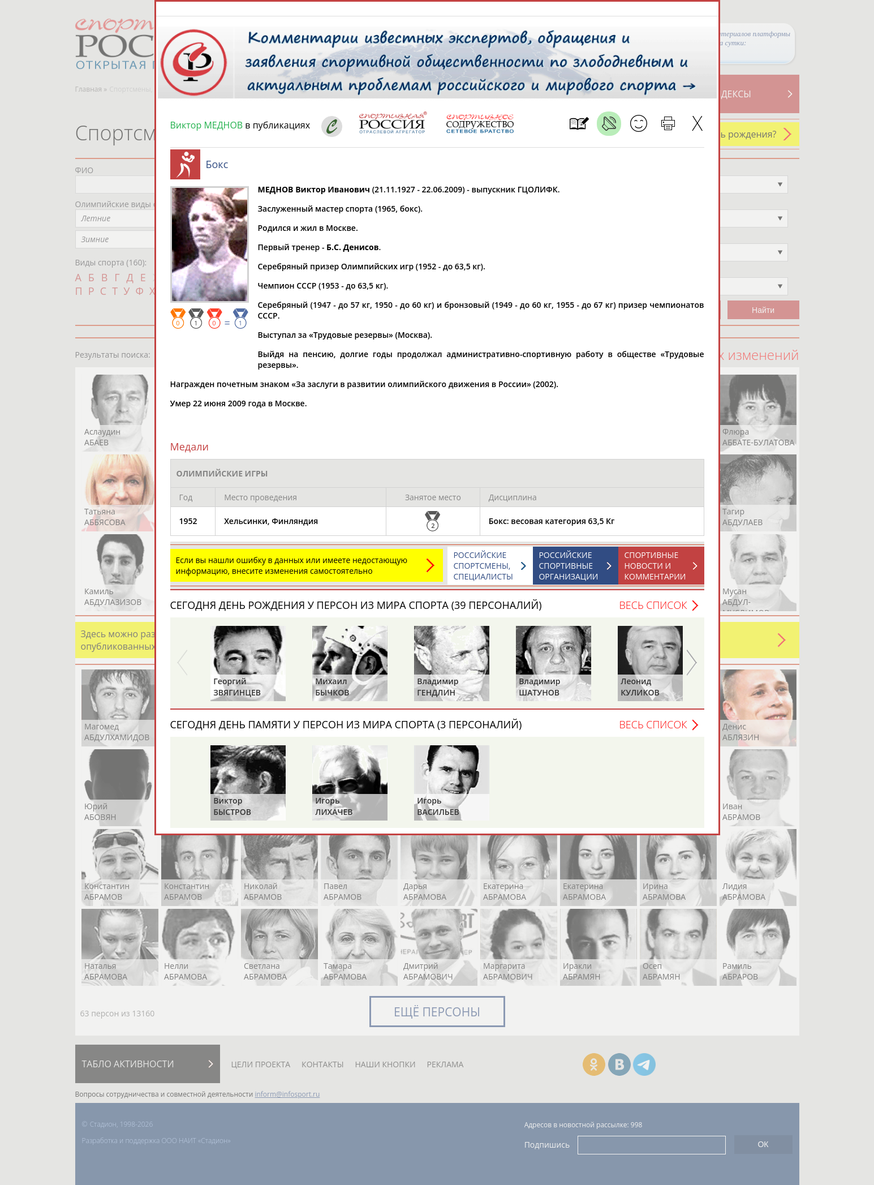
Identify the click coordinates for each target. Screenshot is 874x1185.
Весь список (653, 610)
